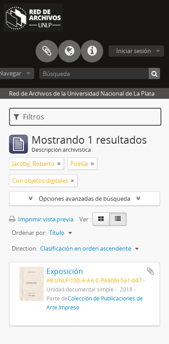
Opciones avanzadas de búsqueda (84, 198)
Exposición (64, 271)
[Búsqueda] (99, 73)
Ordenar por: (29, 233)
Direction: (24, 248)
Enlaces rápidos (92, 51)
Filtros (29, 117)
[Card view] (101, 219)
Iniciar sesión (133, 51)
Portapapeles (47, 51)
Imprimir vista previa (41, 219)
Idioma (69, 51)
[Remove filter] (59, 163)
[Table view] (118, 219)
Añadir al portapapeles (150, 271)
